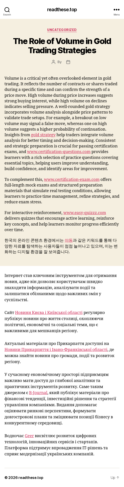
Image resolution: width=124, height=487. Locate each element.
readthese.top (62, 9)
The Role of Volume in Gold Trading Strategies (62, 45)
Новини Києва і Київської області (49, 312)
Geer (29, 436)
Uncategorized (62, 30)
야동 (69, 240)
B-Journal (38, 392)
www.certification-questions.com (59, 151)
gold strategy (43, 135)
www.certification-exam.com (72, 179)
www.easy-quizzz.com (84, 212)
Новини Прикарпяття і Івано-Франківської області (55, 349)
